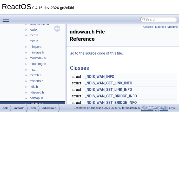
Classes (148, 27)
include (19, 108)
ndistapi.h (36, 98)
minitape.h (37, 52)
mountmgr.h (38, 64)
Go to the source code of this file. (96, 53)
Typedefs (172, 27)
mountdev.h (38, 58)
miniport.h (36, 47)
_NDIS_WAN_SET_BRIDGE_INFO (111, 103)
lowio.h (34, 29)
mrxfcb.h (36, 75)
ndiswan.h (49, 108)
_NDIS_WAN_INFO (99, 77)
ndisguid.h (37, 92)
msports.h (36, 81)
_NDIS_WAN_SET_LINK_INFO (108, 90)
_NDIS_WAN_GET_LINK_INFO (108, 83)
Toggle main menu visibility (7, 17)
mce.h (34, 41)
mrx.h (33, 69)
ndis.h (34, 87)
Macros (159, 27)
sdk (5, 108)
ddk (33, 108)
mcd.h (34, 35)
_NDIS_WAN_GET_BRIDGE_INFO (111, 96)
